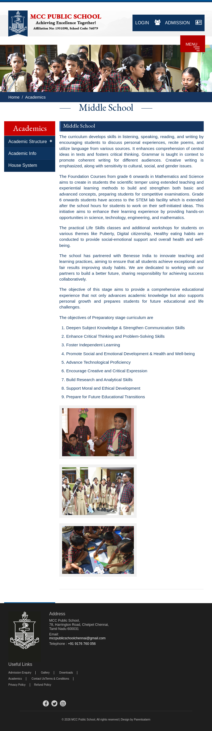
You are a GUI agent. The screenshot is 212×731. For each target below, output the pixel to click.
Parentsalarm (142, 719)
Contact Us (38, 678)
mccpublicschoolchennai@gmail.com (77, 638)
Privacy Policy (16, 684)
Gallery (45, 672)
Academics (35, 97)
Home (14, 97)
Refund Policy (42, 684)
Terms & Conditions (57, 678)
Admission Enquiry (19, 672)
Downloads (66, 672)
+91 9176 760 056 (82, 644)
